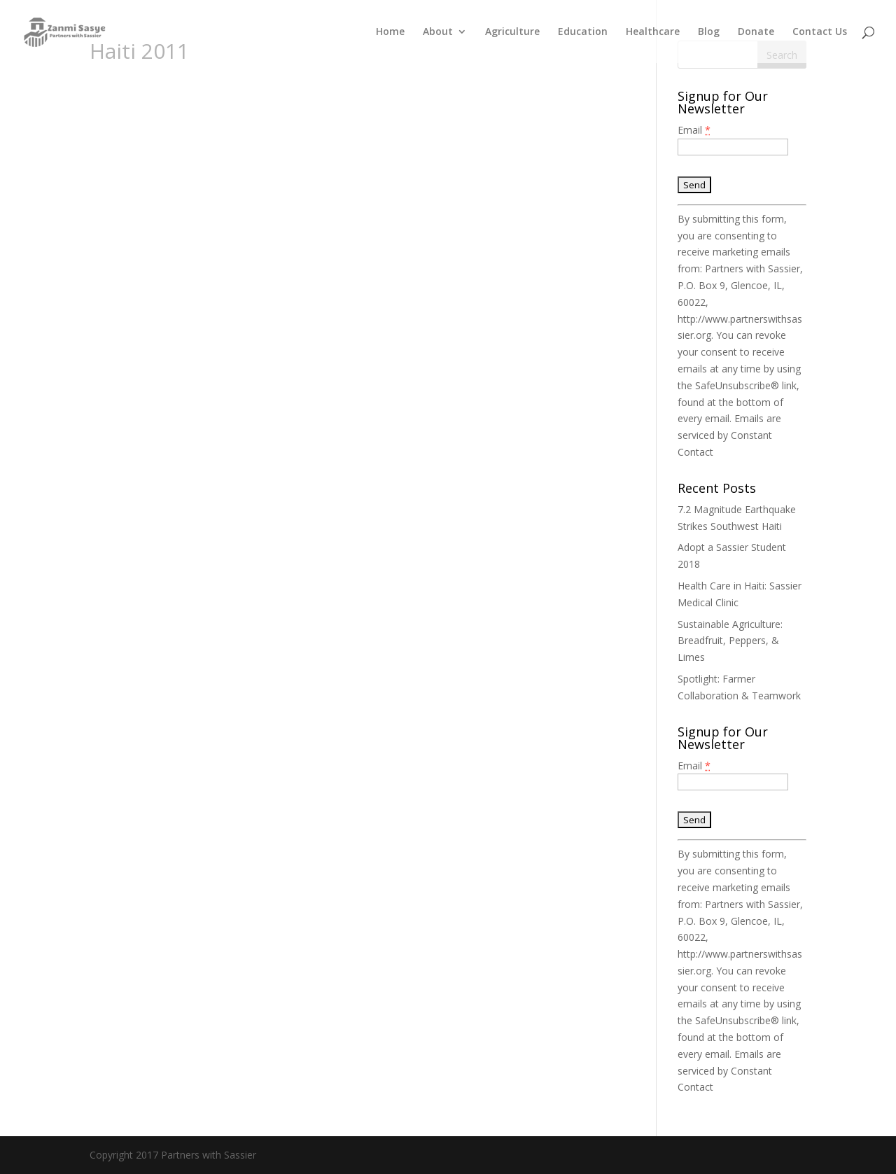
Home (390, 32)
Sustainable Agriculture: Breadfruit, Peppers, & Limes (730, 640)
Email (694, 130)
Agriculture (512, 32)
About (438, 32)
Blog (709, 32)
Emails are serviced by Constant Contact (729, 435)
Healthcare (653, 32)
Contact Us (819, 32)
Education (583, 32)
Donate (756, 32)
